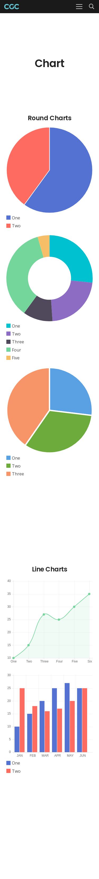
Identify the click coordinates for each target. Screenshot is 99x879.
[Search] (91, 6)
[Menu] (79, 6)
